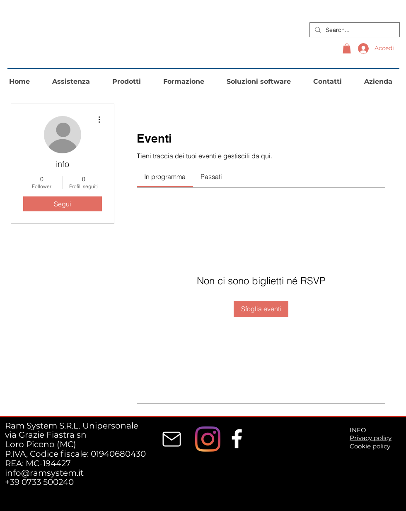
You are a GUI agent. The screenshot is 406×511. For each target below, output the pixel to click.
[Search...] (354, 30)
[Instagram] (207, 439)
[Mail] (172, 439)
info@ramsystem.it (44, 473)
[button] (347, 48)
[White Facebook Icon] (236, 438)
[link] (165, 176)
